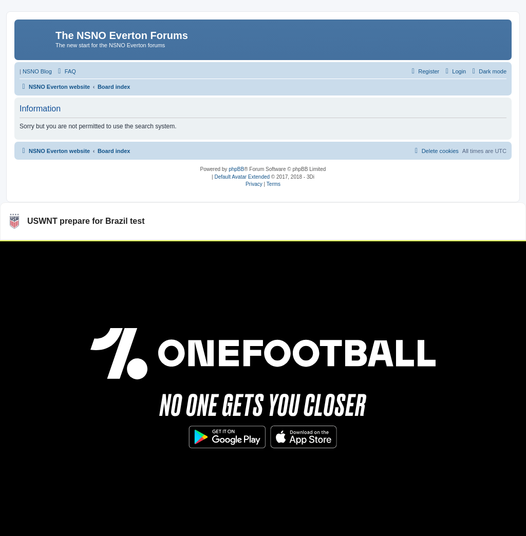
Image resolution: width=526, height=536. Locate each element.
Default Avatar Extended (242, 177)
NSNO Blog (37, 71)
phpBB (236, 169)
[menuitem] (65, 71)
